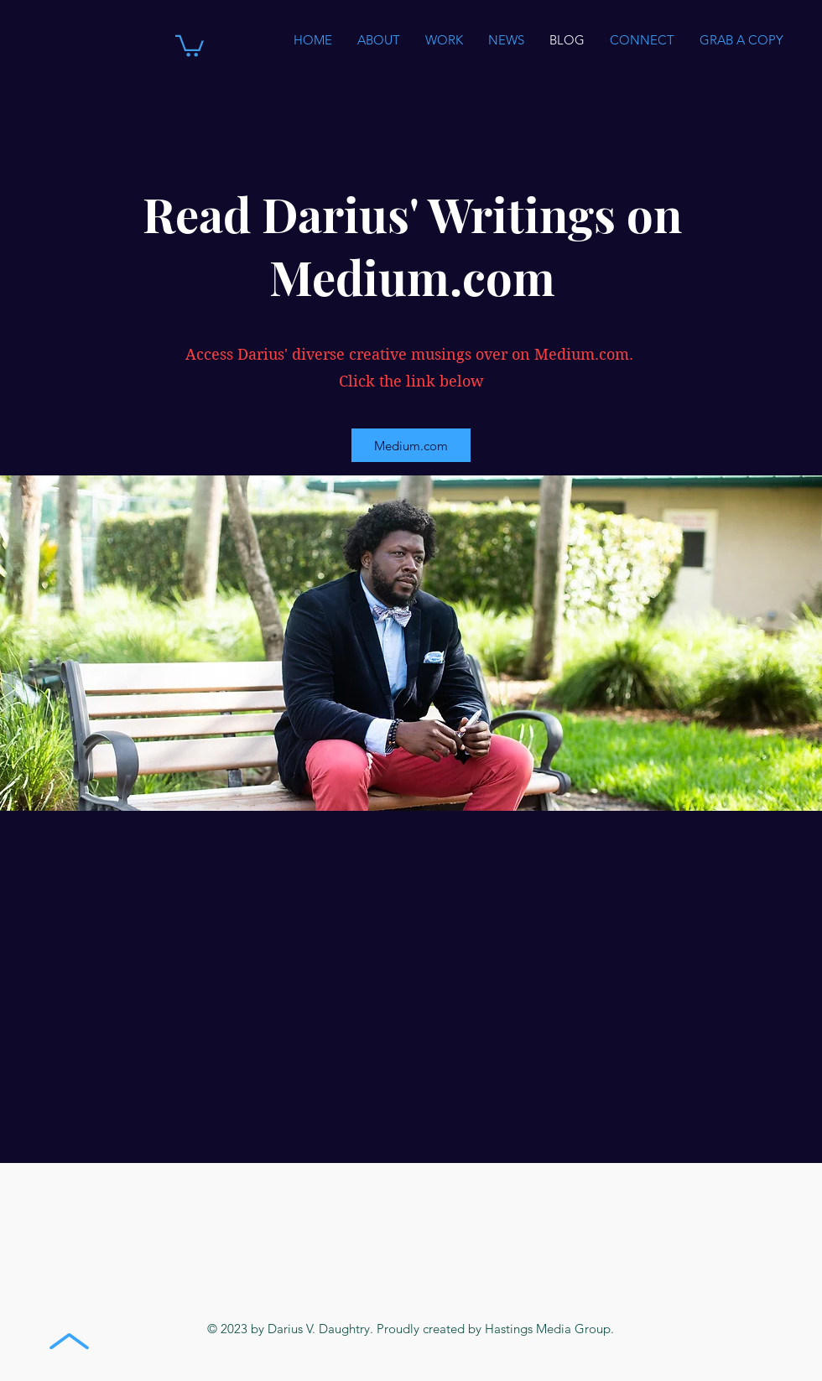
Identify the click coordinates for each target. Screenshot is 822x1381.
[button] (189, 45)
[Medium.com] (411, 445)
